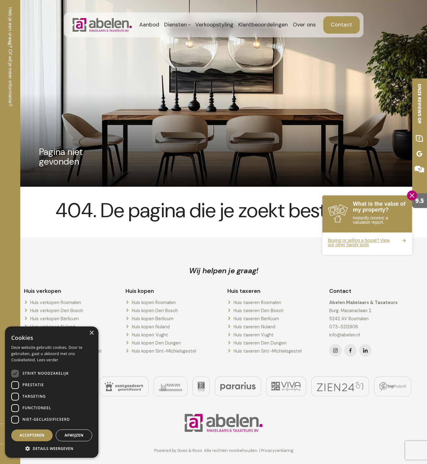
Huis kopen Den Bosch (155, 310)
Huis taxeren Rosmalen (257, 302)
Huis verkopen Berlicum (54, 318)
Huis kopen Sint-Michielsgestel (164, 351)
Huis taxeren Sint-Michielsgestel (268, 351)
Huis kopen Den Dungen (156, 343)
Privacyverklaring (277, 450)
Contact (341, 24)
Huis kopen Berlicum (152, 318)
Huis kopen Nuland (151, 327)
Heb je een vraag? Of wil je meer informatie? (10, 56)
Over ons (304, 24)
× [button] (91, 333)
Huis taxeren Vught (254, 335)
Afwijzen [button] (73, 435)
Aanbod (149, 24)
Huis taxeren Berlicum (256, 318)
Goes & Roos (189, 450)
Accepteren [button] (32, 435)
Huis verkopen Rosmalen (55, 302)
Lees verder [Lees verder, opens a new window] (48, 360)
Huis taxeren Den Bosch (258, 310)
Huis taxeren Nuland (254, 327)
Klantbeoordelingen (263, 24)
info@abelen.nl (344, 335)
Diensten (175, 24)
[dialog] (51, 392)
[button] (51, 448)
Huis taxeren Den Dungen (260, 343)
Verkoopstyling (214, 24)
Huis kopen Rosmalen (154, 302)
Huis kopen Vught (150, 335)
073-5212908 (343, 327)
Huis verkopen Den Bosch (56, 310)
